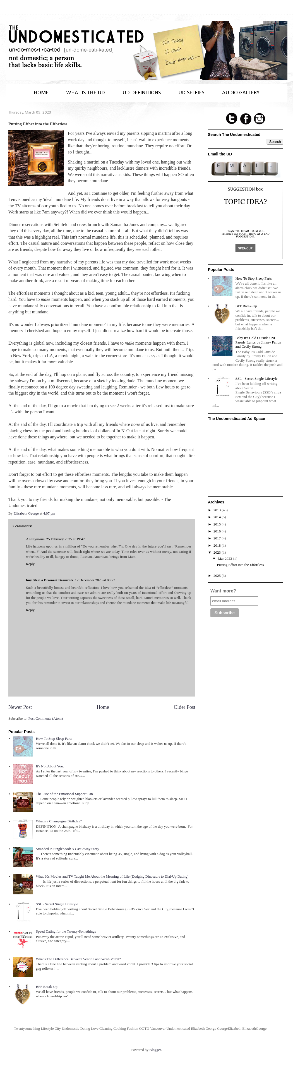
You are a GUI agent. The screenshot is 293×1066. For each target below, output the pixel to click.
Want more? (223, 591)
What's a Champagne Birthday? (58, 821)
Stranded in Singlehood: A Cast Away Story (67, 849)
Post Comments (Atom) (45, 718)
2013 (217, 510)
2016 (217, 531)
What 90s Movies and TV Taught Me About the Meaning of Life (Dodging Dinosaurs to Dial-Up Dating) (112, 876)
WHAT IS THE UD (85, 93)
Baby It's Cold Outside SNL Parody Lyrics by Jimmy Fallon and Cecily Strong (258, 342)
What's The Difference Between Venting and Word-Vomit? (78, 959)
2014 (217, 517)
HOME (41, 93)
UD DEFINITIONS (142, 93)
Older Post (184, 707)
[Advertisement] (245, 458)
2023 (217, 552)
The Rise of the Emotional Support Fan (64, 794)
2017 (217, 538)
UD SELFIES (191, 93)
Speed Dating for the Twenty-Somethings (66, 931)
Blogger (155, 1050)
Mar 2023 (225, 558)
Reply (30, 564)
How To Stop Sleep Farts (54, 738)
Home (103, 707)
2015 (217, 524)
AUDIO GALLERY (241, 93)
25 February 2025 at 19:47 (65, 539)
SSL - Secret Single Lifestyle (57, 904)
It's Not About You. (50, 766)
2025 (217, 575)
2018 (217, 545)
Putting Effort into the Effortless (240, 565)
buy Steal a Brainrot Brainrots (49, 580)
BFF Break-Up (46, 987)
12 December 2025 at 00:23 (95, 580)
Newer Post (20, 707)
